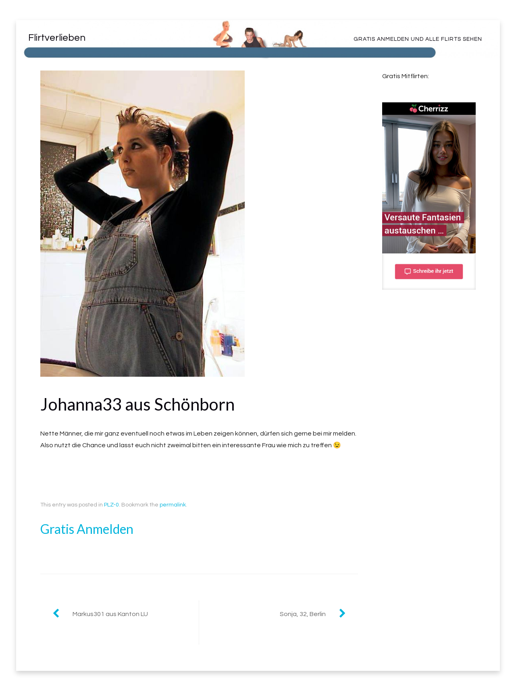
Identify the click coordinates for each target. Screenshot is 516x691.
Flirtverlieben (56, 38)
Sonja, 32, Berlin (303, 614)
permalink (173, 505)
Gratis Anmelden (86, 529)
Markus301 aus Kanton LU (110, 614)
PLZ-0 (111, 505)
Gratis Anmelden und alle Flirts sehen (418, 39)
